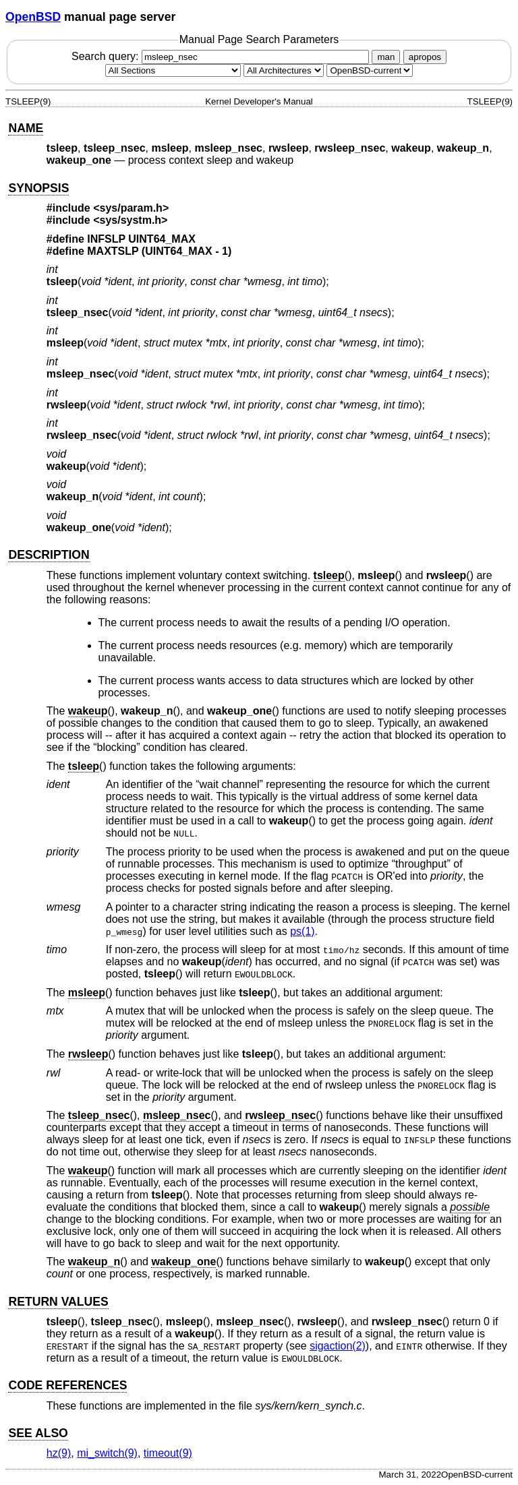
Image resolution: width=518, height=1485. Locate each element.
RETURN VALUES (58, 1301)
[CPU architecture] (283, 70)
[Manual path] (369, 70)
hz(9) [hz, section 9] (59, 1453)
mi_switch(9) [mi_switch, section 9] (107, 1453)
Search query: (221, 56)
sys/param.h (131, 208)
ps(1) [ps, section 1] (302, 931)
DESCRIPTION (48, 555)
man (386, 57)
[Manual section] (173, 70)
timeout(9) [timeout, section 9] (168, 1453)
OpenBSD (33, 17)
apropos (425, 57)
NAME (25, 128)
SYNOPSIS (38, 188)
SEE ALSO (37, 1433)
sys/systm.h (131, 220)
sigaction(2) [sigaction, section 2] (338, 1346)
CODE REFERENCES (67, 1385)
